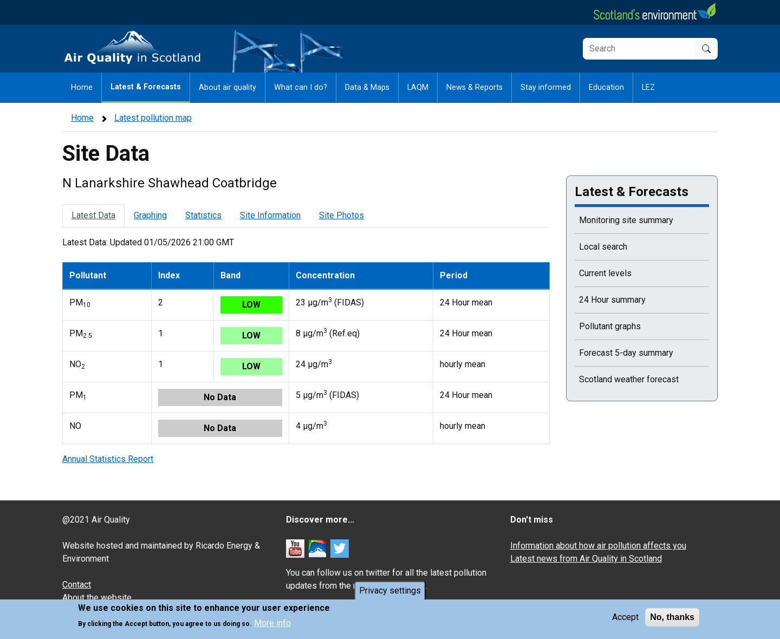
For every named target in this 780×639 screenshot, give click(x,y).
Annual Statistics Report (107, 459)
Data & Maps (367, 87)
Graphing (150, 215)
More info (272, 623)
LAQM (417, 87)
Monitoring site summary (626, 220)
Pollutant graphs (610, 326)
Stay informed (546, 87)
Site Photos (341, 215)
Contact (76, 584)
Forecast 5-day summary (626, 353)
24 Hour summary (612, 300)
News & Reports (474, 87)
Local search (603, 247)
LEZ (648, 87)
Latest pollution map (153, 118)
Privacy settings (390, 590)
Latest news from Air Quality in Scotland (586, 558)
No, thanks (672, 617)
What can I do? (300, 87)
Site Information (270, 215)
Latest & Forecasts (145, 87)
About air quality (227, 87)
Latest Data (93, 215)
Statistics (203, 215)
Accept (625, 617)
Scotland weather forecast (629, 379)
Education (606, 87)
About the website (97, 597)
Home (82, 87)
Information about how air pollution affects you (598, 545)
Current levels (605, 273)
